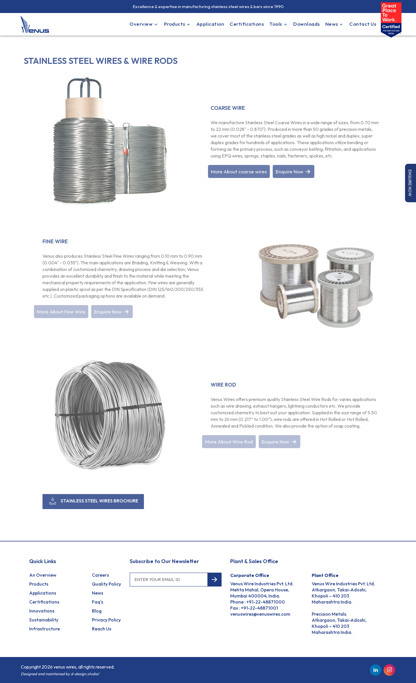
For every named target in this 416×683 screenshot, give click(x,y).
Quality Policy (106, 584)
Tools (278, 24)
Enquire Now (293, 171)
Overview (143, 24)
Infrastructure (44, 629)
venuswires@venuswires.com (260, 614)
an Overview (42, 575)
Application (210, 24)
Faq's (97, 602)
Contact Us (362, 24)
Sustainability (43, 620)
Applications (42, 593)
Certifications (247, 24)
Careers (100, 575)
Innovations (41, 611)
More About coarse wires (239, 171)
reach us (101, 629)
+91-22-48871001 (259, 608)
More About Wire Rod (227, 442)
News (334, 24)
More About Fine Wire (59, 312)
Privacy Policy (106, 620)
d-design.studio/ (85, 673)
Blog (97, 611)
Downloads (306, 24)
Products (177, 24)
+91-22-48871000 (265, 602)
